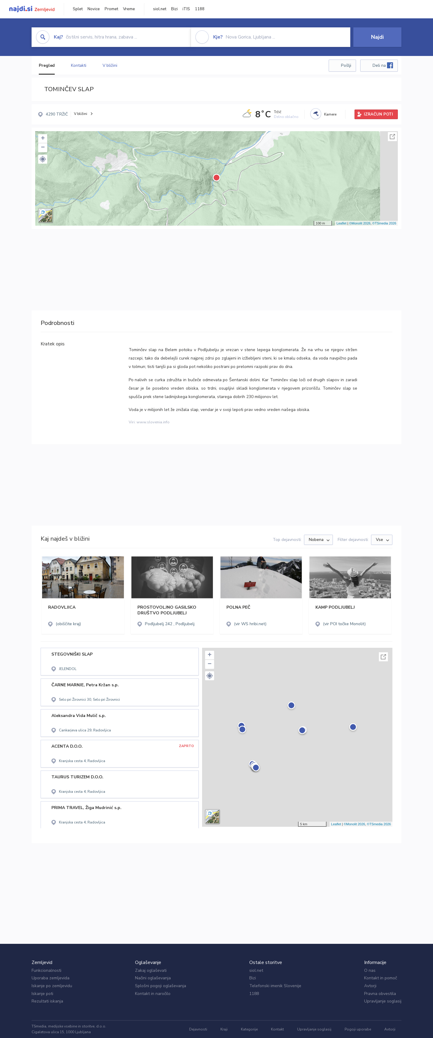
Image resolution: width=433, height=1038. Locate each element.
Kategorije (249, 1029)
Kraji (224, 1029)
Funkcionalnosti (46, 970)
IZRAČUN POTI (378, 114)
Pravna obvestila (380, 993)
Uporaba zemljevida (50, 978)
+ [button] (43, 138)
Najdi (377, 37)
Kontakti (78, 65)
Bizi (174, 9)
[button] (42, 159)
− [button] (43, 147)
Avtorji (370, 986)
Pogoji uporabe (358, 1029)
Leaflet (341, 223)
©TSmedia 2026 (384, 223)
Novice (94, 9)
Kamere (330, 114)
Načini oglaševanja (153, 978)
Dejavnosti (198, 1029)
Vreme (129, 9)
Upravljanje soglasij (382, 1001)
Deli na (383, 65)
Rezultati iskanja (47, 1001)
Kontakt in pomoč (380, 978)
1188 (199, 9)
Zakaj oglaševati (151, 970)
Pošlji (346, 65)
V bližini (110, 65)
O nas (370, 970)
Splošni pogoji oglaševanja (160, 986)
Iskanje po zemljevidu (52, 986)
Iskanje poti (42, 993)
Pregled (47, 65)
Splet (78, 9)
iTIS (186, 9)
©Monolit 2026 (359, 223)
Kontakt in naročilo (152, 993)
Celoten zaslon (392, 136)
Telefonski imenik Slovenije (275, 986)
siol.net (159, 9)
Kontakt (277, 1029)
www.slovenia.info (153, 422)
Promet (111, 9)
